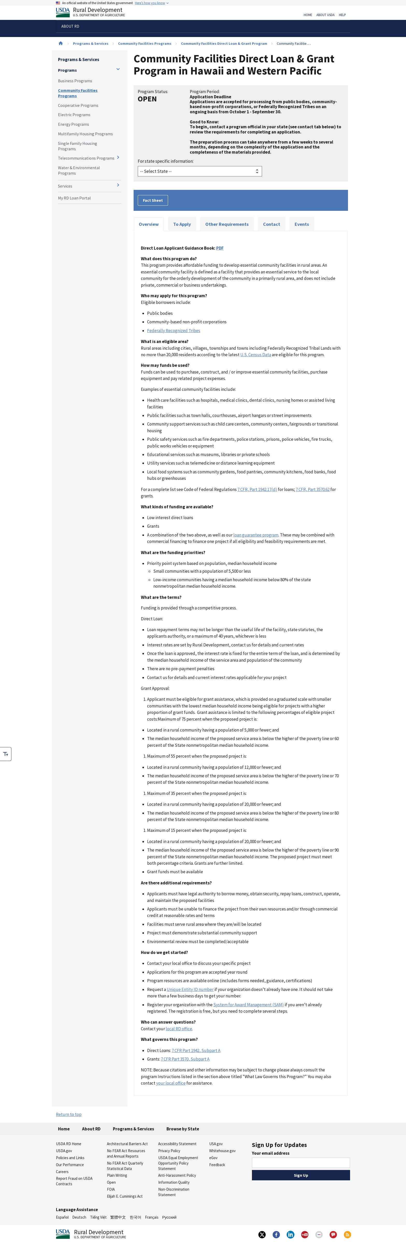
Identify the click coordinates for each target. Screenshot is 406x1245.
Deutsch (79, 1217)
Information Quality (174, 1182)
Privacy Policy (169, 1150)
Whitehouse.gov (222, 1150)
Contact (271, 224)
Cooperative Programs (78, 105)
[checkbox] (5, 754)
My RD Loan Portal (74, 197)
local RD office (179, 1029)
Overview (149, 224)
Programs (67, 70)
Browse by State (182, 1129)
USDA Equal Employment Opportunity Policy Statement (178, 1163)
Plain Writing (117, 1175)
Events (302, 224)
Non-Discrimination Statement (173, 1192)
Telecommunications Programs (86, 158)
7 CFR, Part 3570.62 (313, 489)
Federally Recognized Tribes (173, 330)
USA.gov (216, 1143)
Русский (169, 1217)
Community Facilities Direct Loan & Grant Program (224, 43)
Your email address (270, 1153)
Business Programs (75, 80)
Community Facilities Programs (144, 43)
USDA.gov (64, 1150)
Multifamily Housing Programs (85, 133)
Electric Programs (74, 114)
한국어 (135, 1217)
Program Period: (205, 91)
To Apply (182, 224)
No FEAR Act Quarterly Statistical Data (125, 1166)
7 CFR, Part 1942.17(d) (257, 489)
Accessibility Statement (177, 1143)
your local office (171, 1083)
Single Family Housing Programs (77, 146)
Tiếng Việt (98, 1217)
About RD (91, 1129)
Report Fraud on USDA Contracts (74, 1181)
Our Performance (70, 1164)
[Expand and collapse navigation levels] (118, 69)
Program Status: (153, 91)
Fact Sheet (153, 200)
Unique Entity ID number (190, 989)
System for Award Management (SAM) (248, 1005)
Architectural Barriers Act (127, 1143)
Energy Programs (73, 124)
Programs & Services (90, 43)
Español (62, 1217)
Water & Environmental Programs (79, 170)
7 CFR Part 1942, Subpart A (196, 1050)
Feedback (217, 1164)
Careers (62, 1171)
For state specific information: (165, 161)
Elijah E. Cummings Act (125, 1196)
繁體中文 (118, 1217)
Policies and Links (70, 1157)
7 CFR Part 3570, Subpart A (185, 1059)
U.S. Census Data (255, 354)
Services (65, 186)
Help (342, 15)
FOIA (111, 1189)
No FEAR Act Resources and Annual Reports (126, 1153)
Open (111, 1182)
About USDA (325, 15)
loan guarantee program (255, 535)
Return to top (69, 1114)
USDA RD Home (68, 1143)
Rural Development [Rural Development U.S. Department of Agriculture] (95, 13)
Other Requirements (227, 224)
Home (308, 15)
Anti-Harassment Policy (177, 1175)
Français (151, 1217)
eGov (213, 1157)
